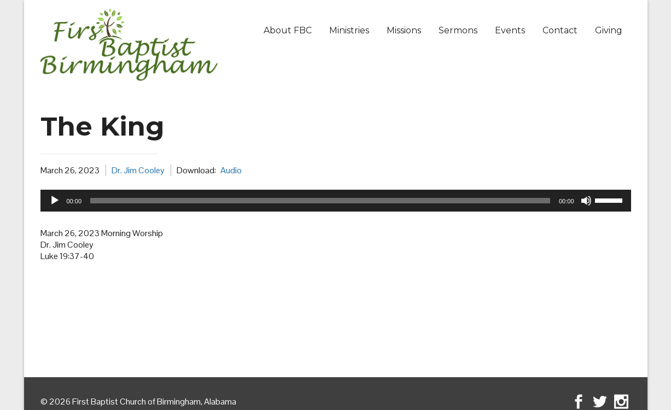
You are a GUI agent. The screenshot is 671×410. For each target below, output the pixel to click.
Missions (404, 30)
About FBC (288, 30)
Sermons (458, 30)
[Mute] (586, 200)
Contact (559, 30)
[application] (335, 201)
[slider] (320, 200)
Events (510, 30)
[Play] (54, 200)
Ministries (349, 30)
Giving (608, 30)
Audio (231, 170)
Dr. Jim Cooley (138, 170)
